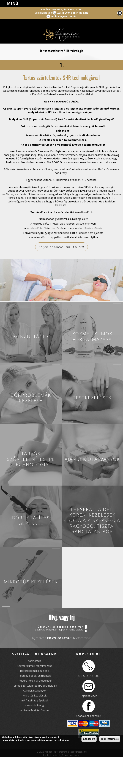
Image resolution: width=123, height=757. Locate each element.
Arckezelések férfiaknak (34, 710)
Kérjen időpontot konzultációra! (61, 247)
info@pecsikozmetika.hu (119, 3)
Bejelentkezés (88, 695)
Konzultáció (35, 660)
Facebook (101, 3)
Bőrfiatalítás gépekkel (34, 700)
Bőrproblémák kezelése (34, 670)
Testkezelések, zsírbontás (34, 675)
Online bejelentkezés (63, 16)
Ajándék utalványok (34, 690)
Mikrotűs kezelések (35, 695)
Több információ (110, 739)
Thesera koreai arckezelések (34, 680)
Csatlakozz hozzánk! (88, 715)
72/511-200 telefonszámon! (73, 12)
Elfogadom (89, 739)
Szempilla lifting (34, 705)
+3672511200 (110, 3)
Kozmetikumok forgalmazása (34, 665)
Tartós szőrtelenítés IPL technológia (34, 685)
